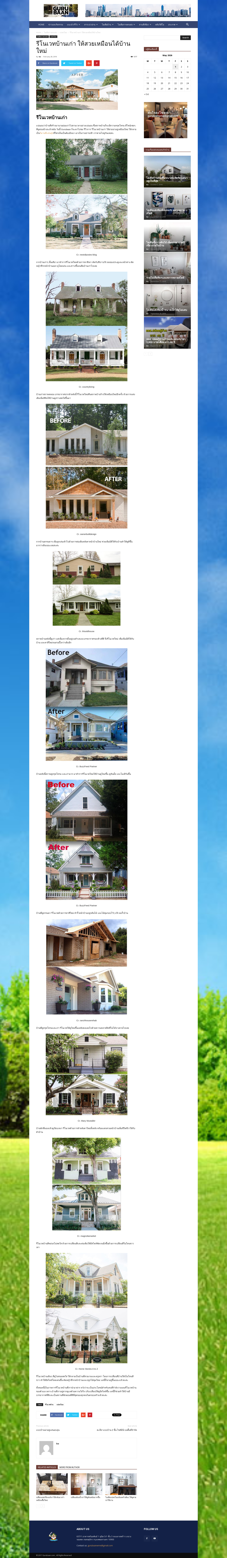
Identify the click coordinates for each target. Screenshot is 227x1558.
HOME (41, 24)
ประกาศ (173, 24)
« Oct (146, 94)
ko (40, 57)
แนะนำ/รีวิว (73, 24)
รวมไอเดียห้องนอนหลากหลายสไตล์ (165, 277)
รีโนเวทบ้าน (49, 1404)
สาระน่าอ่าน (91, 24)
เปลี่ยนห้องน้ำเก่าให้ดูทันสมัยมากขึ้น (85, 1497)
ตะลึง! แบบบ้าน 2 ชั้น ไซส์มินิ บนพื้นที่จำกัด (117, 1430)
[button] (187, 24)
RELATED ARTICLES (47, 1467)
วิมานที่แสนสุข (46, 133)
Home (38, 32)
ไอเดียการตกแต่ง (126, 24)
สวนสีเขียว (145, 24)
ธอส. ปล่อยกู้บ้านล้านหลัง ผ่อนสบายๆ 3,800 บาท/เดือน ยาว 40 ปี (165, 341)
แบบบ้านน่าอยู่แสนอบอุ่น (48, 1430)
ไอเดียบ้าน (108, 24)
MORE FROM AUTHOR (70, 1467)
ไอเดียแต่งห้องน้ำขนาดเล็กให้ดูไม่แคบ (166, 310)
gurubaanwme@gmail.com (100, 1545)
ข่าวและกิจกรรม (55, 24)
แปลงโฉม (53, 37)
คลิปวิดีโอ (159, 24)
